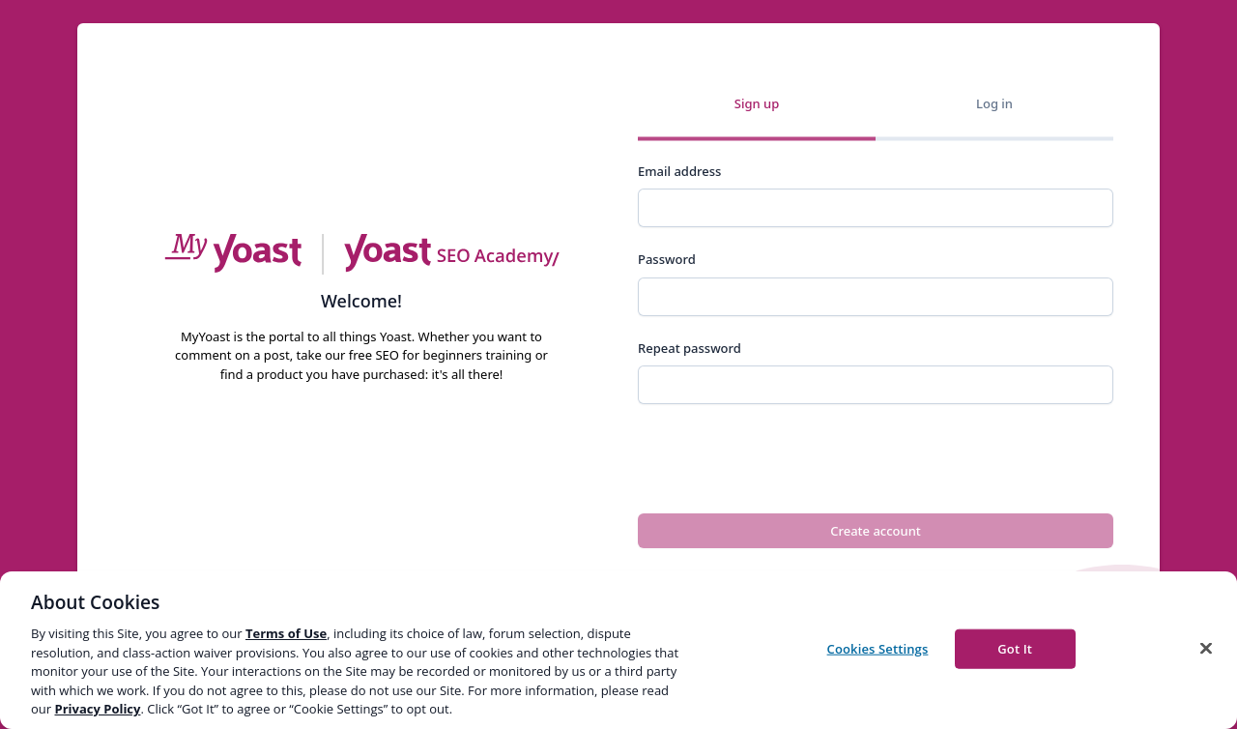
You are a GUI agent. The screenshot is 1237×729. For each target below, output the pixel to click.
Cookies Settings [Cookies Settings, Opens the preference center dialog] (878, 647)
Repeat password (689, 348)
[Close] (1206, 648)
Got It (1014, 647)
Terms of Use (286, 633)
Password (667, 259)
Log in (994, 103)
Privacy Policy (97, 708)
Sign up (756, 103)
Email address (679, 171)
